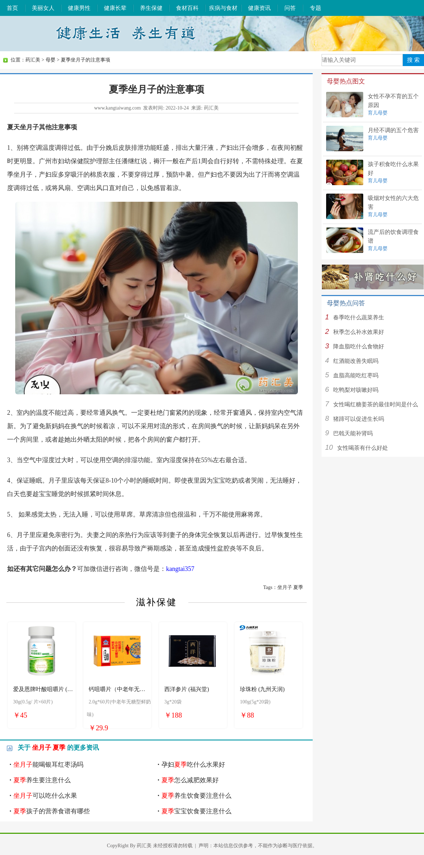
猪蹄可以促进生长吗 (358, 419)
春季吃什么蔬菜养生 (358, 317)
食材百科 (187, 8)
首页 (12, 8)
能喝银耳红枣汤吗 (48, 764)
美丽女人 (43, 8)
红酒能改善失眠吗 (355, 361)
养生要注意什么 (42, 780)
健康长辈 (115, 8)
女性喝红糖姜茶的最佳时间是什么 (375, 404)
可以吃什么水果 (45, 795)
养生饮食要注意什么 (196, 795)
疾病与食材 (223, 8)
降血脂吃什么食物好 (358, 346)
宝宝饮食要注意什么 (196, 811)
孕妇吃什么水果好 (193, 764)
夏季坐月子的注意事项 (85, 60)
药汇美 (32, 60)
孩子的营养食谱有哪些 (51, 811)
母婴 (50, 60)
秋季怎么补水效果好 (358, 332)
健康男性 (79, 8)
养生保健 (151, 8)
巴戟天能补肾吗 (353, 433)
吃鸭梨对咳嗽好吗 (355, 390)
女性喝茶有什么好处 (362, 448)
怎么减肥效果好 (190, 780)
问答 (290, 8)
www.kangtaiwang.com (117, 108)
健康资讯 (259, 8)
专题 (315, 8)
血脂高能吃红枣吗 (355, 375)
